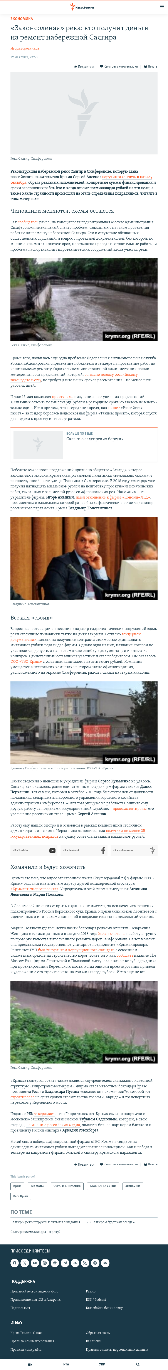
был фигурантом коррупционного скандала (76, 950)
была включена (111, 934)
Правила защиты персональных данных (117, 1349)
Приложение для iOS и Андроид (35, 1300)
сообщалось (28, 222)
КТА (66, 1364)
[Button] (84, 67)
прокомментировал (130, 809)
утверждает (44, 1114)
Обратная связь (98, 1333)
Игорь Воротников (24, 48)
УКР (102, 1364)
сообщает (125, 956)
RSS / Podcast (96, 1300)
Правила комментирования (32, 1341)
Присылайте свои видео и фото (34, 1291)
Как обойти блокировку (104, 1308)
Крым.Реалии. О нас (26, 1333)
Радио (91, 1291)
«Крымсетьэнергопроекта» (34, 889)
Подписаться (20, 1308)
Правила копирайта (26, 1349)
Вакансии (93, 1341)
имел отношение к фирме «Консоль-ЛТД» (113, 497)
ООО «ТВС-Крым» (26, 662)
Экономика (21, 19)
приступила (62, 397)
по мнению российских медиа (53, 1125)
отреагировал (22, 1097)
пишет (114, 408)
